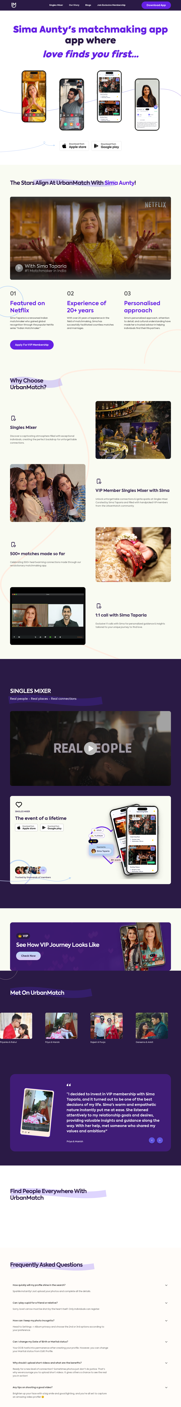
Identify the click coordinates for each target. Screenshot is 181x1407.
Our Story (74, 5)
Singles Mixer (56, 5)
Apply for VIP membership (32, 345)
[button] (152, 1140)
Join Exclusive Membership (111, 5)
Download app (156, 5)
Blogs (88, 5)
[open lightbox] (90, 238)
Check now (28, 956)
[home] (22, 5)
